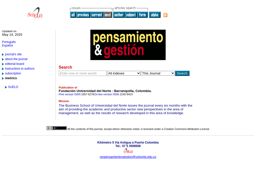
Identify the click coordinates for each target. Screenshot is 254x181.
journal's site (13, 54)
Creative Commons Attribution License (186, 128)
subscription (13, 73)
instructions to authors (19, 68)
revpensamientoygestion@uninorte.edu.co (128, 157)
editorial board (14, 64)
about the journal (16, 59)
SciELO (13, 87)
